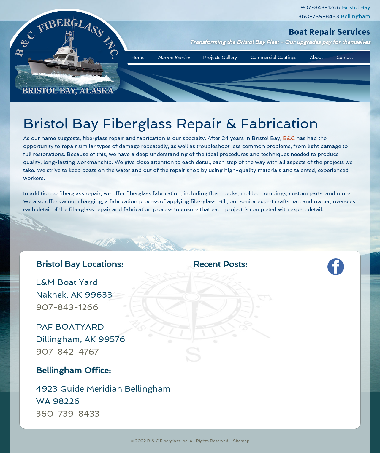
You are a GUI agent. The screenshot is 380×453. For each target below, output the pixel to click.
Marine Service (174, 57)
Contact (344, 57)
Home (138, 57)
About (316, 57)
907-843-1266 (320, 7)
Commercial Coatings (273, 57)
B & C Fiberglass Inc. (168, 440)
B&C (289, 138)
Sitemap (241, 440)
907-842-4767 (67, 352)
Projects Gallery (220, 57)
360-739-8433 (318, 16)
